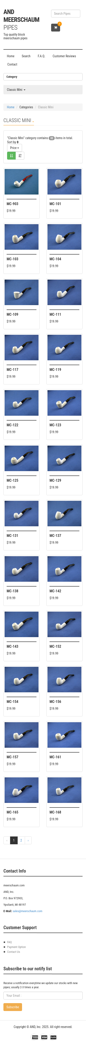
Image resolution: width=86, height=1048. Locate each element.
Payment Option (16, 947)
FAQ (9, 942)
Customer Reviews (64, 56)
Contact (12, 64)
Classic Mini (16, 90)
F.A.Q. (41, 56)
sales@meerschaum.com (27, 911)
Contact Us (13, 952)
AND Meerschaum (21, 19)
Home (10, 56)
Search (26, 56)
